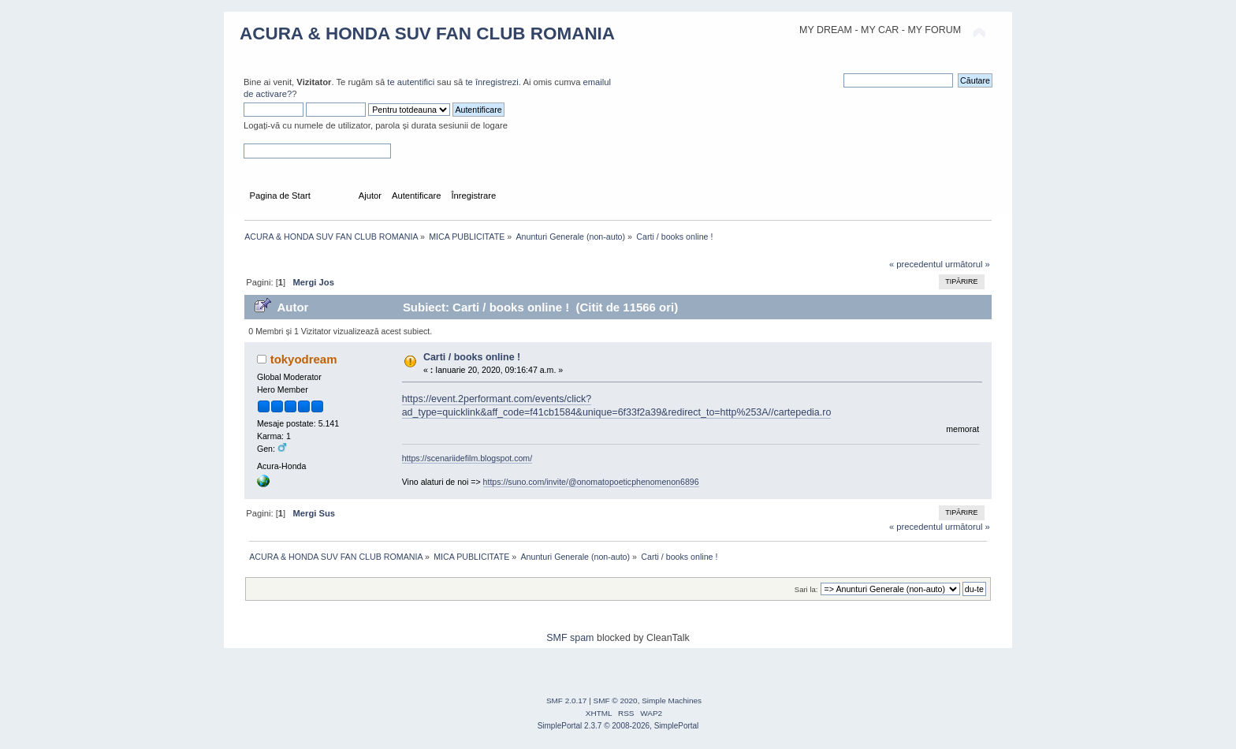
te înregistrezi (491, 82)
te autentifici (410, 82)
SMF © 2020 (616, 700)
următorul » (967, 264)
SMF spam (570, 637)
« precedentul (916, 264)
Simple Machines (672, 700)
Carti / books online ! (471, 357)
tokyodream (303, 359)
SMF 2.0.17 (566, 700)
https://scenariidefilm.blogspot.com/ (467, 458)
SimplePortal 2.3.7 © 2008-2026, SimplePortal (618, 725)
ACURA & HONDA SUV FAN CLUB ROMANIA (427, 33)
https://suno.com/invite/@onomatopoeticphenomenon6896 (591, 481)
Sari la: (806, 589)
